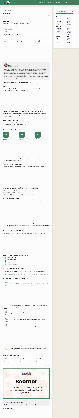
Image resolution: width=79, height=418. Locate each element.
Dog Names (5, 10)
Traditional (59, 21)
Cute (58, 18)
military (6, 385)
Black (58, 39)
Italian (68, 42)
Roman (68, 39)
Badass (68, 22)
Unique (68, 18)
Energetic (59, 32)
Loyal (68, 34)
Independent (59, 28)
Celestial (69, 19)
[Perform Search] (72, 12)
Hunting (69, 24)
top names (57, 2)
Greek (68, 38)
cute (6, 355)
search (65, 2)
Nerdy (68, 21)
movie (6, 392)
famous (6, 398)
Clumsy (69, 32)
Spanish (69, 41)
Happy (68, 28)
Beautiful (58, 24)
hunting (6, 378)
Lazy (57, 34)
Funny (58, 22)
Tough (68, 29)
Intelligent (59, 31)
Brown (58, 41)
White (58, 38)
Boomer (9, 10)
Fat (57, 44)
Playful (58, 29)
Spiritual (58, 19)
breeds (49, 2)
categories (42, 2)
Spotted (58, 42)
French (68, 44)
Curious (69, 31)
